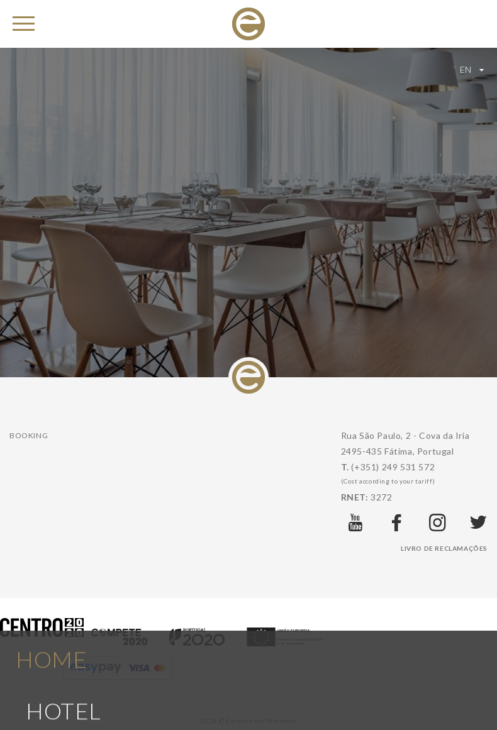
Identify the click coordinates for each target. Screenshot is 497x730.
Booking (28, 435)
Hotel (63, 697)
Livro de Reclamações (444, 548)
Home (51, 644)
